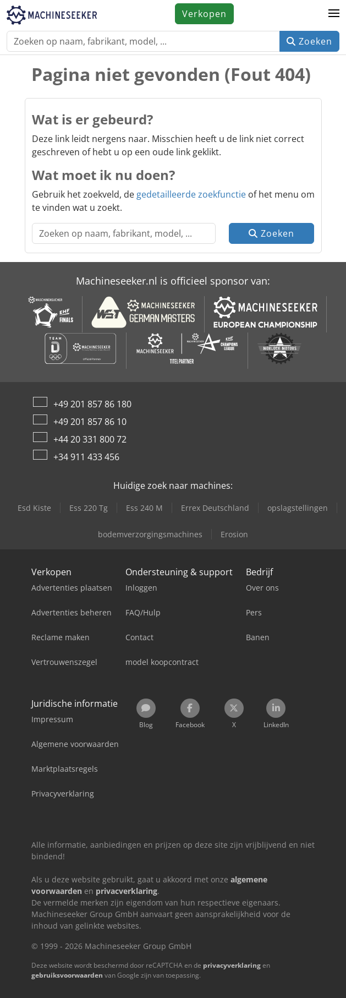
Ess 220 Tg (88, 508)
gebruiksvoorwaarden (67, 975)
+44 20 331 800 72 (90, 439)
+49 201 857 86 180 (92, 404)
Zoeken (309, 41)
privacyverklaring (232, 965)
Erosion (234, 534)
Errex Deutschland (215, 508)
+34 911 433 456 (86, 457)
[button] (333, 13)
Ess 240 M (144, 508)
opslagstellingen (297, 508)
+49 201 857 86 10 (90, 422)
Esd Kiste (34, 508)
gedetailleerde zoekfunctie (191, 194)
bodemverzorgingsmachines (150, 534)
